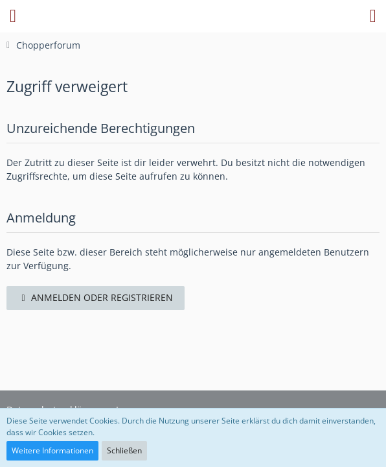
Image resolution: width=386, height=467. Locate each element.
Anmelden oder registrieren (95, 297)
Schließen (124, 450)
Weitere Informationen (52, 450)
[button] (12, 16)
